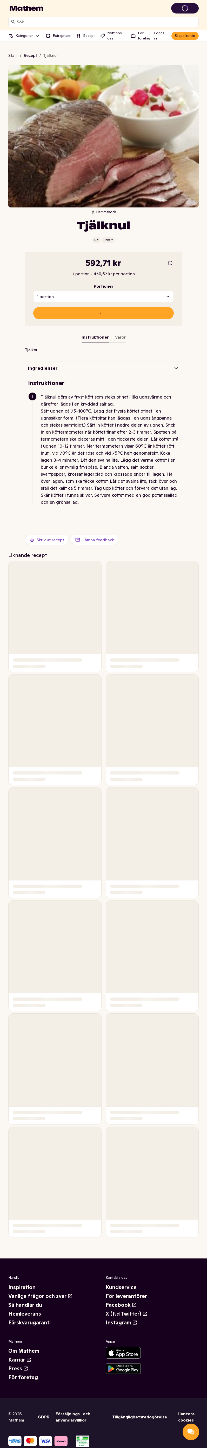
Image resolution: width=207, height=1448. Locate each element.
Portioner (103, 286)
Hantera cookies (186, 1417)
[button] (105, 449)
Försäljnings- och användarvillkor (73, 1417)
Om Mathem (23, 1351)
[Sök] (13, 21)
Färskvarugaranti (29, 1322)
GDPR (43, 1416)
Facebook (121, 1305)
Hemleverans (24, 1313)
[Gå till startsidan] (26, 8)
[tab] (120, 338)
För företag (23, 1377)
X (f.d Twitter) (127, 1313)
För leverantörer (126, 1296)
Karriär (19, 1359)
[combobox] (106, 22)
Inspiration (22, 1287)
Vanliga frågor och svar (40, 1296)
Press (18, 1368)
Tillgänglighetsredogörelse (139, 1416)
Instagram (121, 1322)
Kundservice (121, 1287)
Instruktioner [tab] (95, 337)
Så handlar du (25, 1305)
